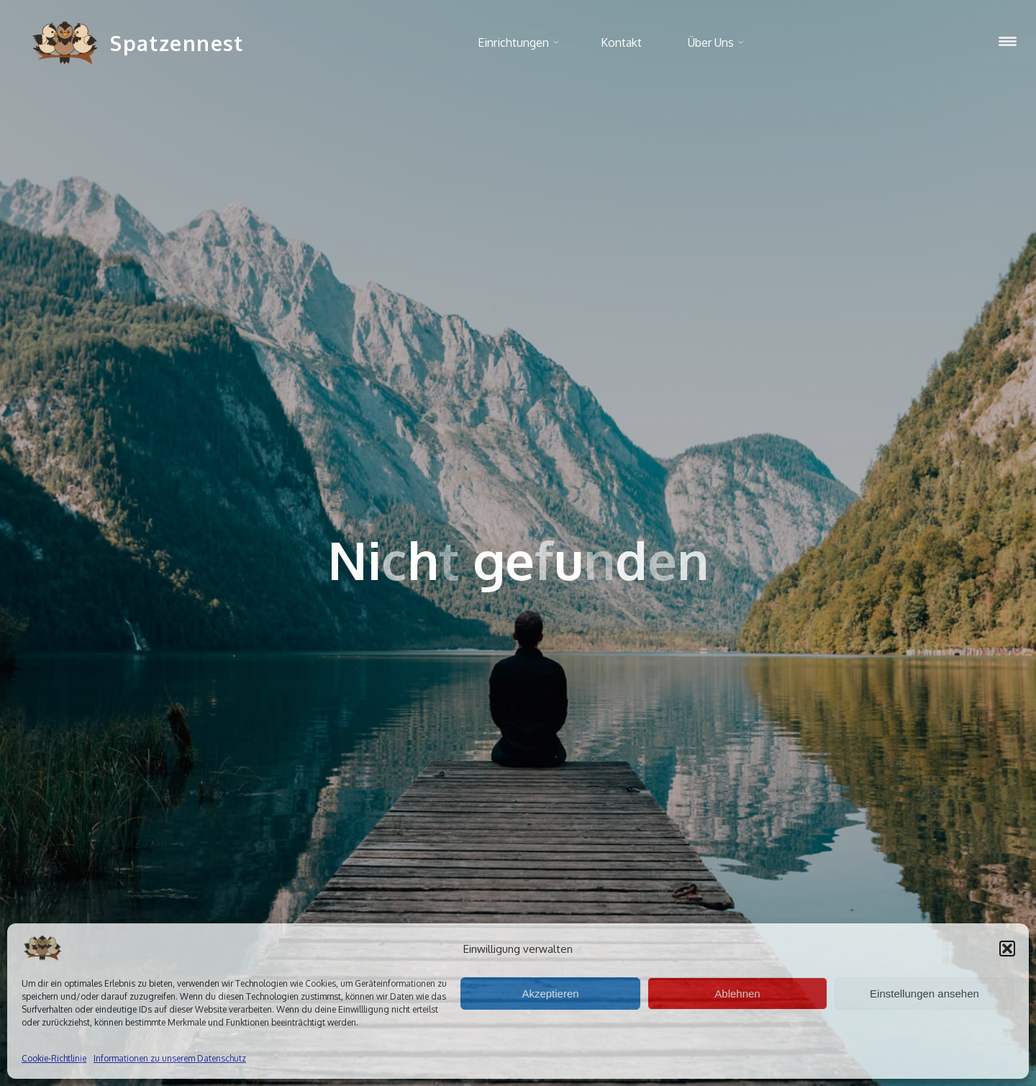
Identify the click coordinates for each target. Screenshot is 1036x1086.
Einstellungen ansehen (924, 993)
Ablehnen (737, 993)
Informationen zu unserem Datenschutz (170, 1058)
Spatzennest (177, 43)
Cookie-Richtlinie (54, 1058)
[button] (1007, 948)
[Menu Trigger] (1008, 41)
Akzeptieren (550, 993)
